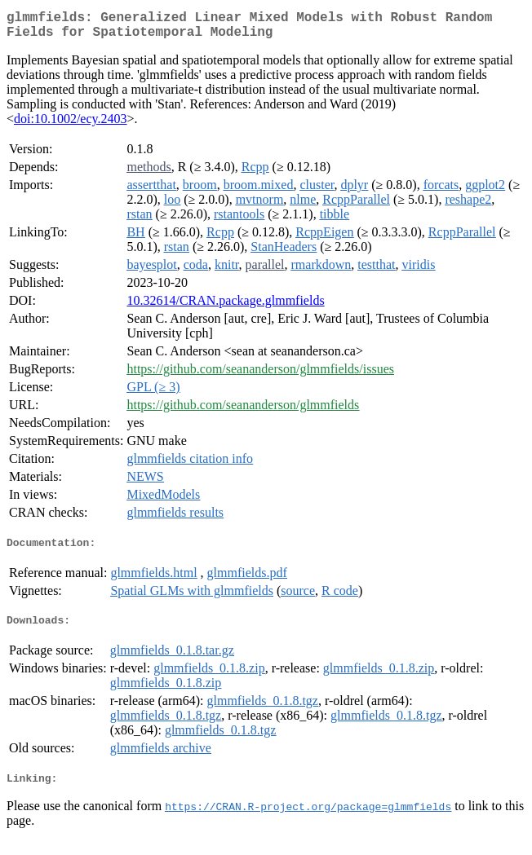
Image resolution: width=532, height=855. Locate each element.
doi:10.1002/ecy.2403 (70, 125)
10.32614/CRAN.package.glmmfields (225, 307)
